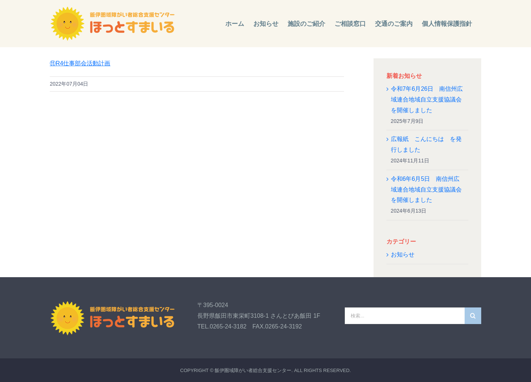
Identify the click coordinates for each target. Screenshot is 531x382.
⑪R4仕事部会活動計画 (80, 63)
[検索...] (405, 315)
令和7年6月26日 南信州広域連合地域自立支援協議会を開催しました (427, 99)
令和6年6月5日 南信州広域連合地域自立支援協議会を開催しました (426, 189)
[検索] (473, 315)
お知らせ (402, 254)
